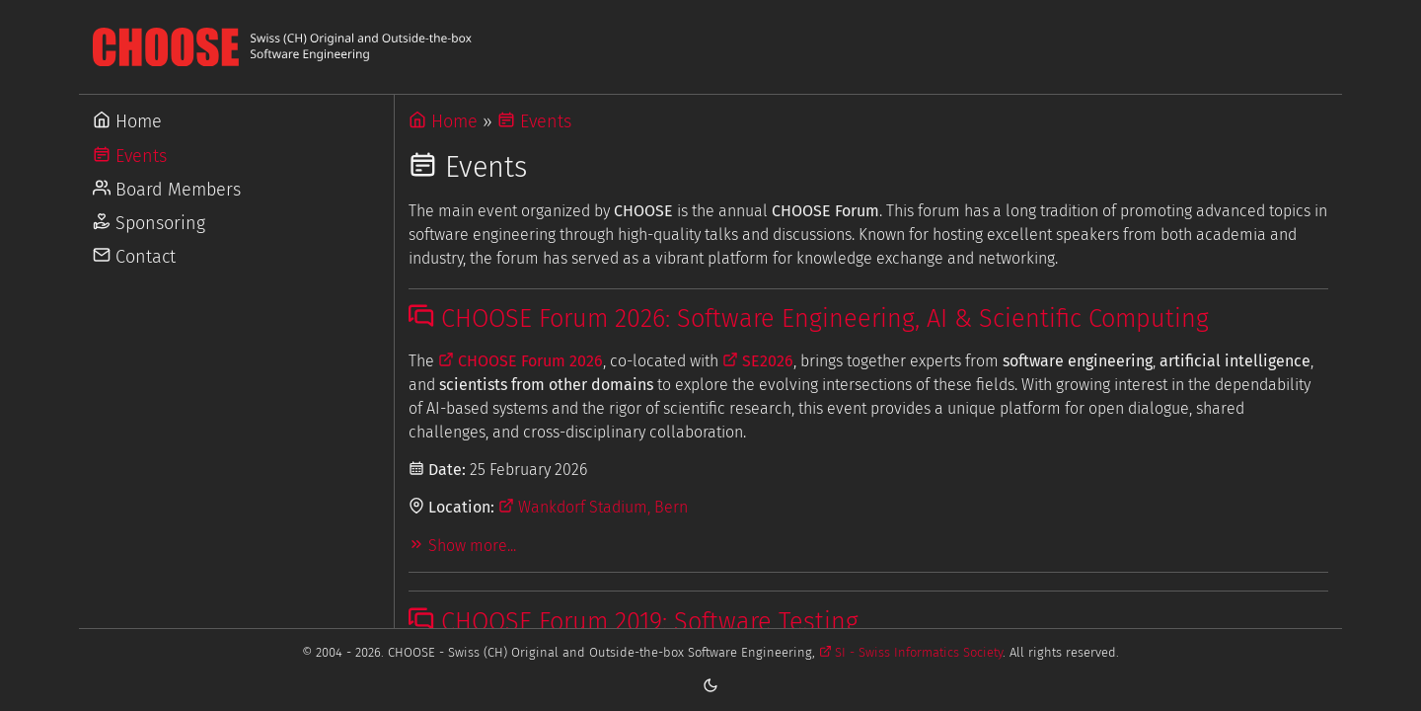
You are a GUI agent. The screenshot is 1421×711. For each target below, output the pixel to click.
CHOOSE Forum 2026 (520, 361)
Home (443, 121)
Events (534, 121)
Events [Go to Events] (130, 156)
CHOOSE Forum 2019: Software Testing (633, 621)
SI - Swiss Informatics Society (911, 652)
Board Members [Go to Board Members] (167, 189)
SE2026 (757, 361)
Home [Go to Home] (127, 121)
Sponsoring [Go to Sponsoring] (149, 223)
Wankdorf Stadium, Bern (593, 507)
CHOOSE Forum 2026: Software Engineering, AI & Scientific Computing (808, 318)
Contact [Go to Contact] (134, 257)
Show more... (462, 545)
